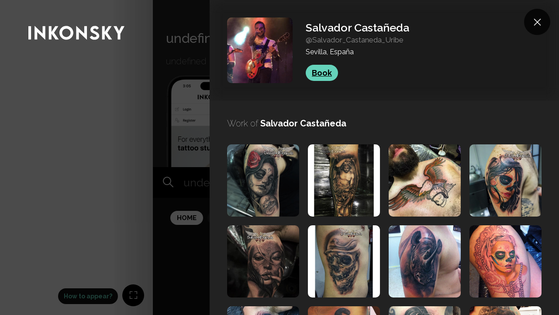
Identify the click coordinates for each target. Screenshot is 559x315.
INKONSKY (18, 4)
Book (322, 72)
